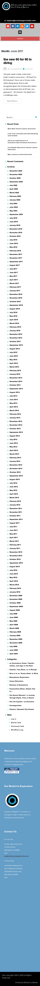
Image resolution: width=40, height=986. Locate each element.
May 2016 (13, 316)
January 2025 (15, 200)
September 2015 (16, 345)
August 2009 (15, 610)
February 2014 (15, 414)
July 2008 (13, 646)
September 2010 (16, 563)
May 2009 (13, 621)
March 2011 (14, 541)
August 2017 (15, 265)
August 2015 (15, 349)
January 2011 (15, 548)
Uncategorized (15, 705)
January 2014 (15, 418)
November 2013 (16, 425)
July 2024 (13, 203)
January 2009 (15, 635)
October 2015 (15, 341)
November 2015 (16, 338)
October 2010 (15, 559)
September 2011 (16, 519)
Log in (13, 719)
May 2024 (13, 211)
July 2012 (13, 483)
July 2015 (13, 352)
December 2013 (16, 421)
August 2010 (15, 566)
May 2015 (13, 359)
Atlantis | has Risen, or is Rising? (23, 669)
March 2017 (14, 283)
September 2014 (16, 389)
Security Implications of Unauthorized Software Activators (22, 142)
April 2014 (14, 407)
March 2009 (14, 628)
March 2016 (14, 323)
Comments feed (17, 726)
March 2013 (14, 454)
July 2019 (13, 218)
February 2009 (15, 632)
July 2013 (13, 439)
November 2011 (16, 512)
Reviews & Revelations (18, 685)
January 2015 (15, 374)
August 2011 (15, 523)
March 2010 (14, 585)
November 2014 (16, 381)
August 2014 (15, 392)
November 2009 (16, 599)
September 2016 (16, 305)
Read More (12, 101)
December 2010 (16, 552)
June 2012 (14, 487)
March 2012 (14, 497)
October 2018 (15, 236)
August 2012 (15, 479)
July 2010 (13, 570)
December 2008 (16, 639)
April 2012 (14, 494)
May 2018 (13, 247)
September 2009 (16, 606)
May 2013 (13, 447)
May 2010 (13, 577)
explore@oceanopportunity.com (16, 856)
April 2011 (14, 537)
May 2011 (13, 534)
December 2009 (16, 595)
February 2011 (15, 545)
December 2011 (16, 508)
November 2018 (16, 232)
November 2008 (16, 643)
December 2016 (16, 294)
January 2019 (15, 225)
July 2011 (13, 526)
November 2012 (16, 468)
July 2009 (13, 614)
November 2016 (16, 298)
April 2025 (14, 189)
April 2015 (14, 363)
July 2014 (13, 396)
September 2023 (16, 214)
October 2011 (15, 516)
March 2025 (14, 192)
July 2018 (13, 240)
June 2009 (14, 617)
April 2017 (14, 280)
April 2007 (14, 654)
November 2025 (16, 174)
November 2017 (16, 258)
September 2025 (16, 182)
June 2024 (14, 207)
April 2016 (14, 320)
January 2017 (15, 291)
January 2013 (15, 461)
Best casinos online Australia (20, 154)
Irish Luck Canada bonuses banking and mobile (23, 135)
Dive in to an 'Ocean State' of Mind (23, 673)
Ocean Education (16, 681)
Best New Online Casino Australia (22, 129)
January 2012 (15, 505)
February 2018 (15, 251)
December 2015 (16, 334)
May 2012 (13, 490)
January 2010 (15, 592)
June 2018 (14, 243)
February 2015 (15, 370)
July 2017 (13, 269)
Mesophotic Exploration (19, 677)
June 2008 (14, 650)
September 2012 (16, 476)
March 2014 (14, 410)
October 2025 (15, 178)
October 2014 (15, 385)
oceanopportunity (16, 69)
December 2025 (16, 171)
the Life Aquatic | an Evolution (21, 702)
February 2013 (15, 458)
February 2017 (15, 287)
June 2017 (14, 272)
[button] (20, 32)
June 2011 (14, 530)
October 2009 (15, 603)
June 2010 (14, 574)
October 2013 (15, 428)
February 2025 (15, 196)
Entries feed (16, 722)
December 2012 (16, 465)
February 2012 (15, 501)
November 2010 (16, 556)
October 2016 (15, 301)
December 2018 (16, 229)
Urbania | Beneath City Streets (21, 709)
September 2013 (16, 432)
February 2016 (15, 327)
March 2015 (14, 367)
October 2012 (15, 472)
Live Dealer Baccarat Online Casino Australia (22, 149)
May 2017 (13, 276)
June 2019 (14, 222)
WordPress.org (17, 730)
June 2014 (14, 399)
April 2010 (14, 581)
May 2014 (13, 403)
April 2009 (14, 625)
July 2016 (13, 312)
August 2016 (15, 309)
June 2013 (14, 443)
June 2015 (14, 356)
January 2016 (15, 330)
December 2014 (16, 378)
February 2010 (15, 588)
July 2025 (13, 185)
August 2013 (15, 436)
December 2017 (16, 254)
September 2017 (16, 261)
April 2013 (14, 450)
